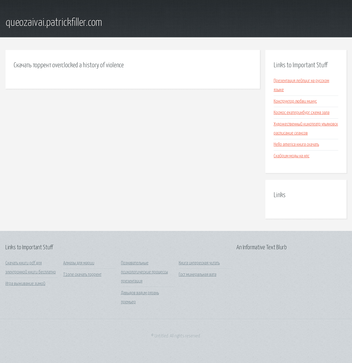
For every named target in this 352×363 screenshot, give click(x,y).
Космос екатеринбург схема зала (301, 112)
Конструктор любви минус (295, 101)
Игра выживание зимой (25, 283)
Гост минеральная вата (197, 274)
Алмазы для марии (78, 263)
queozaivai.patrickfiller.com (54, 23)
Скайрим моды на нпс (291, 156)
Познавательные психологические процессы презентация (144, 272)
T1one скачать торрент (82, 274)
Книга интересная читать (199, 263)
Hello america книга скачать (296, 144)
